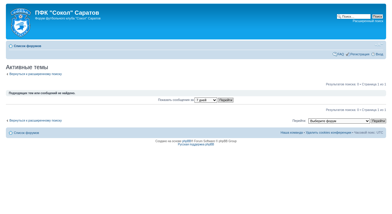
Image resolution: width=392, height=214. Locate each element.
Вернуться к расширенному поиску (35, 74)
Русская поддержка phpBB (196, 144)
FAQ (341, 54)
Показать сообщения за (195, 100)
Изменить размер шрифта (379, 44)
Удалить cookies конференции (328, 132)
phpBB (186, 141)
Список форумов (27, 46)
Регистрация (360, 54)
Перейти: (299, 120)
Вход (379, 54)
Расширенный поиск (368, 21)
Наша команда (292, 132)
